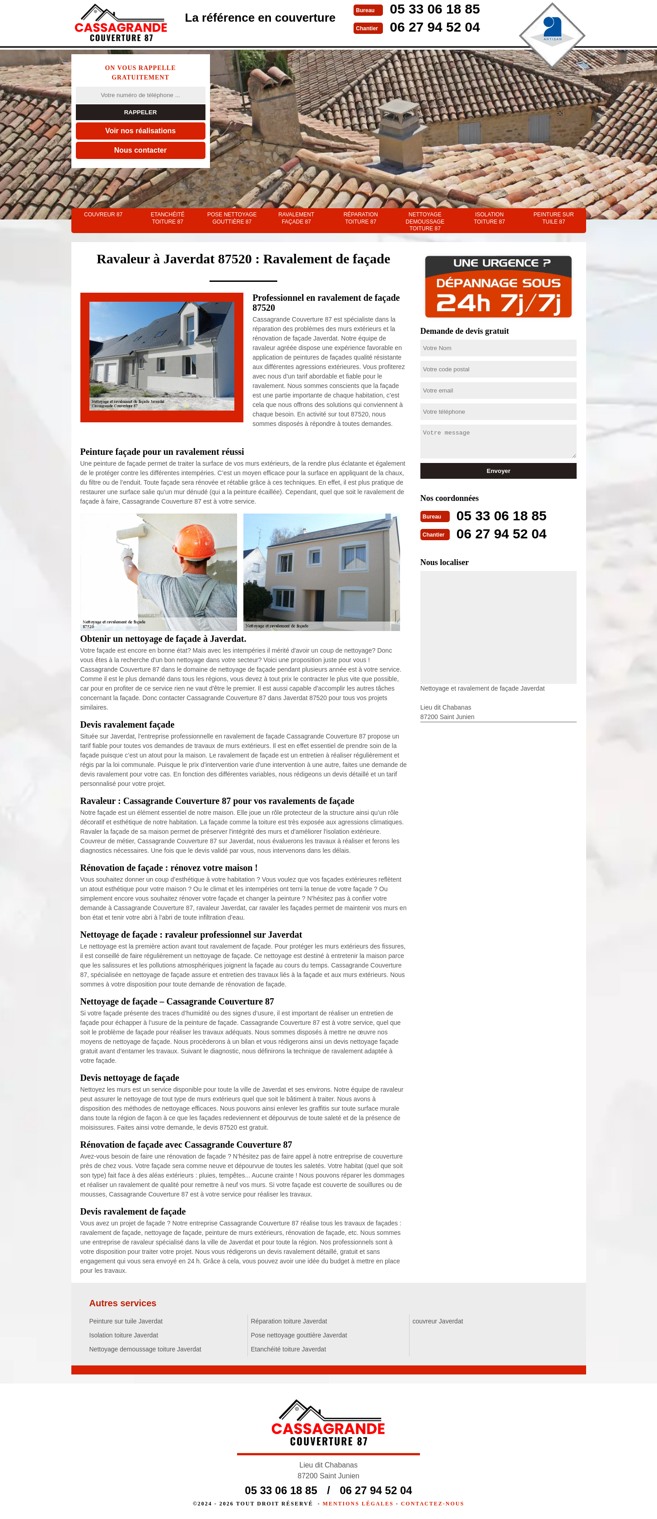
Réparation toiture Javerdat (289, 1321)
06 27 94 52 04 (435, 26)
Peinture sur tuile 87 (554, 218)
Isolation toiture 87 (489, 218)
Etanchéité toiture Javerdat (288, 1349)
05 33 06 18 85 (435, 8)
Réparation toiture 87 (361, 218)
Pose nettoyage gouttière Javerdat (299, 1335)
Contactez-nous (432, 1503)
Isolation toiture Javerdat (123, 1335)
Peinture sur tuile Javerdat (126, 1321)
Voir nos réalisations (140, 131)
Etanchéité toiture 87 (168, 218)
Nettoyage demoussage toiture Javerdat (145, 1349)
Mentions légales (358, 1503)
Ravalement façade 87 (296, 218)
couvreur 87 (103, 214)
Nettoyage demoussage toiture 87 (424, 221)
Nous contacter (140, 150)
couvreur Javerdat (438, 1321)
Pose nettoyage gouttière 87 (232, 218)
